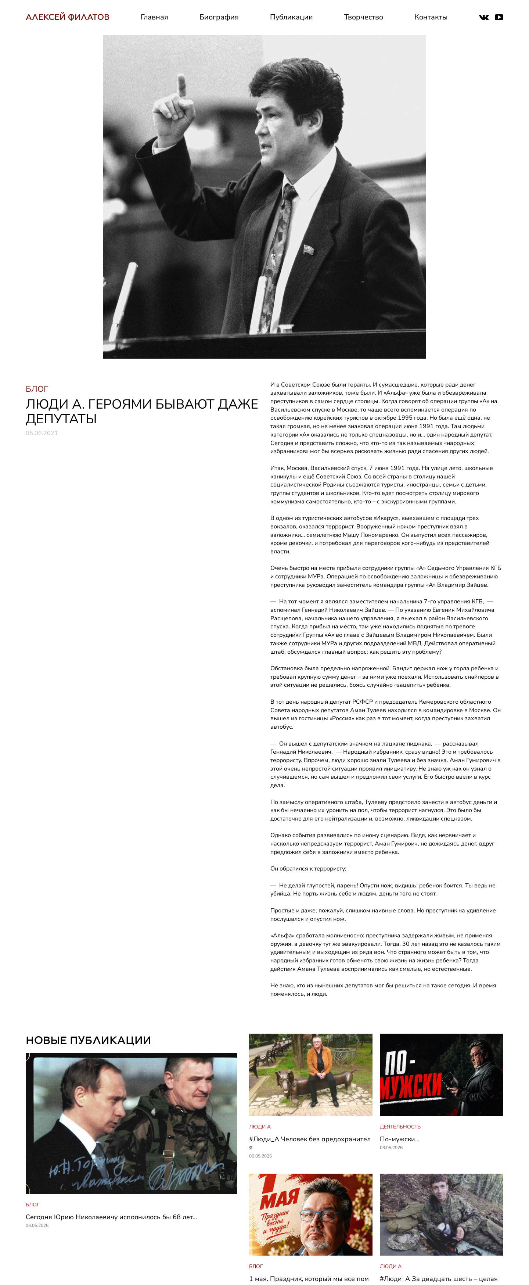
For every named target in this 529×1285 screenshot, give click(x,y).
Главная (154, 17)
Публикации (291, 17)
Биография (219, 17)
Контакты (431, 17)
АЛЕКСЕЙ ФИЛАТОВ (67, 17)
